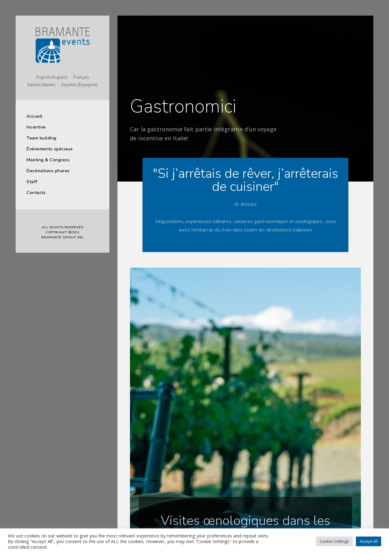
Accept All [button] (368, 541)
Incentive (36, 127)
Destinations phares (48, 171)
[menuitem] (51, 77)
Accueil (34, 116)
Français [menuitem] (81, 77)
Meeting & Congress (48, 160)
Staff (32, 182)
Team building (42, 138)
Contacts (36, 193)
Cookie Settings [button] (334, 541)
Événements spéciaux (50, 149)
